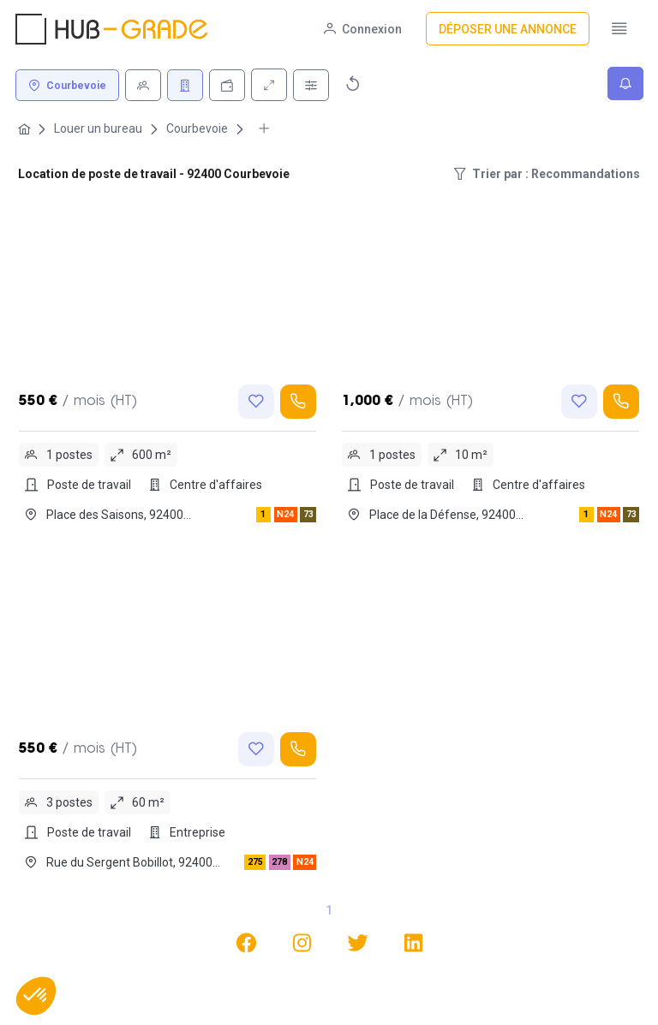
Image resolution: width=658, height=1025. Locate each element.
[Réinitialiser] (353, 83)
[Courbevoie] (67, 85)
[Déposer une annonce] (507, 28)
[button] (36, 995)
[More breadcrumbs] (264, 129)
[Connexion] (363, 28)
